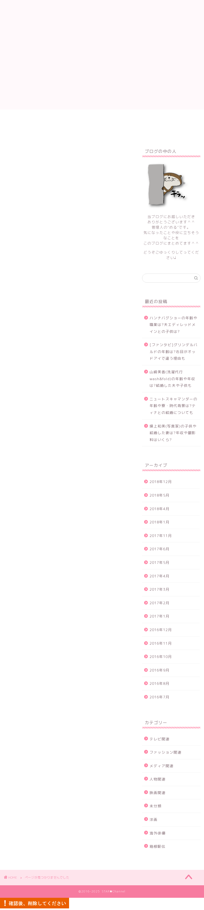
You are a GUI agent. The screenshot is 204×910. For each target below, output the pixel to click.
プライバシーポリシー (152, 118)
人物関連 (30, 403)
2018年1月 (159, 522)
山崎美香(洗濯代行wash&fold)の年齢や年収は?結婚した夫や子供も (172, 378)
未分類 (28, 418)
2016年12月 (161, 629)
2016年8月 (159, 683)
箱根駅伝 (30, 440)
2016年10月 (161, 656)
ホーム (38, 118)
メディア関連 (34, 395)
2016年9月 (159, 670)
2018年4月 (159, 508)
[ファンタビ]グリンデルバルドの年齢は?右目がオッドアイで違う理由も (174, 351)
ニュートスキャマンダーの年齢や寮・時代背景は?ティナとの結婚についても (173, 405)
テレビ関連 (32, 380)
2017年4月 (159, 575)
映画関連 (30, 410)
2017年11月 (161, 535)
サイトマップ (107, 118)
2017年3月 (159, 589)
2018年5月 (159, 495)
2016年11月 (161, 643)
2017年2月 (159, 602)
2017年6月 (159, 548)
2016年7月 (159, 696)
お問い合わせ (70, 118)
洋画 (25, 425)
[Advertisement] (102, 72)
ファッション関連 (39, 387)
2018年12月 (161, 481)
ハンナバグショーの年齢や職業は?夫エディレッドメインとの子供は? (173, 324)
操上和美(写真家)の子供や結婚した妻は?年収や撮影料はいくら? (173, 432)
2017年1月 (159, 616)
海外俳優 (30, 433)
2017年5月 (159, 562)
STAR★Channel (102, 16)
